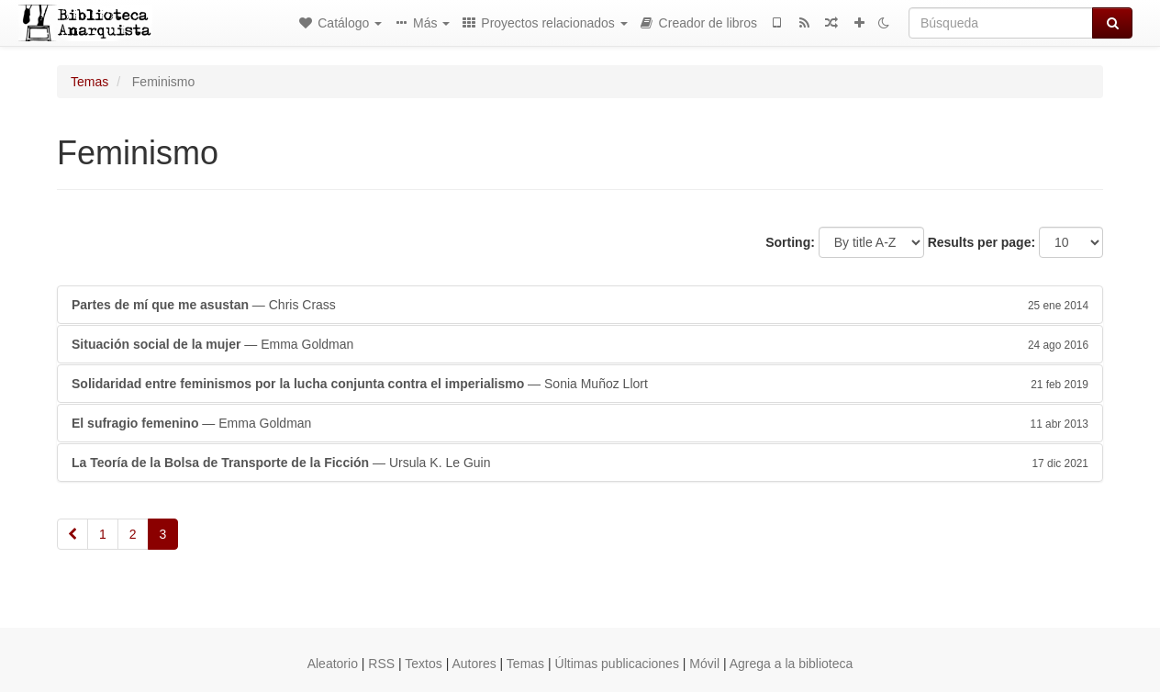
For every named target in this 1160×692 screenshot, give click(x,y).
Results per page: (981, 242)
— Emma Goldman (580, 344)
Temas (89, 81)
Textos (423, 663)
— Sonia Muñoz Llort (580, 383)
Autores (474, 663)
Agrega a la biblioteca (791, 663)
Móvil (704, 663)
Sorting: (790, 242)
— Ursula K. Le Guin (580, 462)
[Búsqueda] (1001, 23)
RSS (381, 663)
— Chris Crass (580, 305)
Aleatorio (332, 663)
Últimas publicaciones (617, 663)
